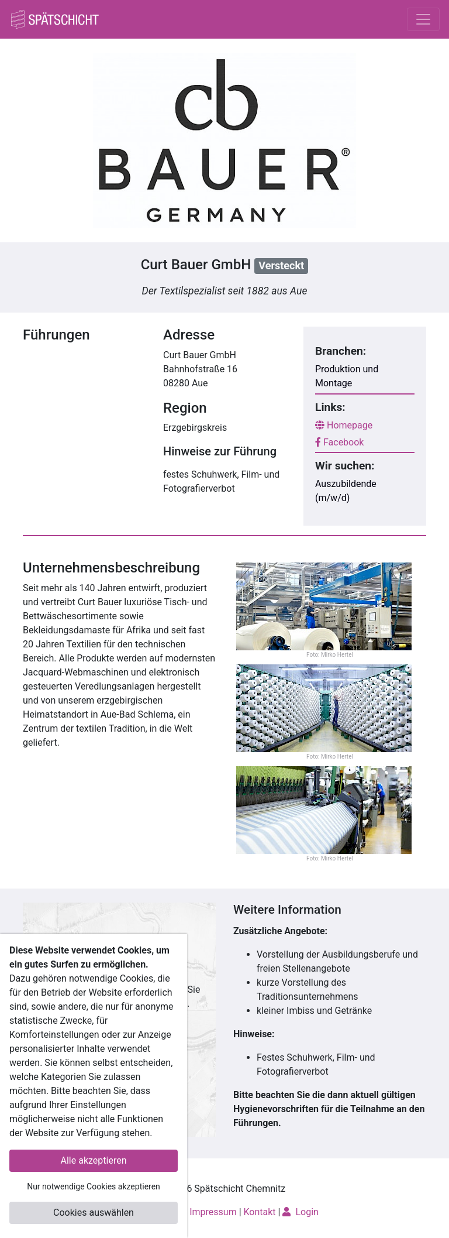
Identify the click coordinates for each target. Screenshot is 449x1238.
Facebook (339, 442)
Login (300, 1212)
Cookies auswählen (93, 1212)
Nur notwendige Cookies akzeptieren (93, 1186)
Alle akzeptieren (94, 1160)
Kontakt (260, 1212)
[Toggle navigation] (423, 19)
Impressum (213, 1212)
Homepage (343, 425)
